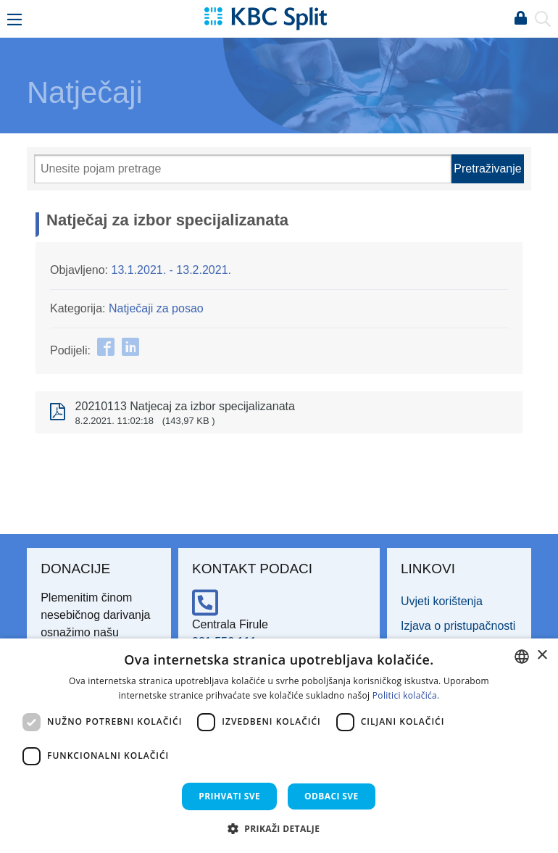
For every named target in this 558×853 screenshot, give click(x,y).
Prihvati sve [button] (229, 796)
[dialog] (279, 745)
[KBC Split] (265, 18)
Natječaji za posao (156, 308)
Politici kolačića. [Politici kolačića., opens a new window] (406, 695)
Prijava (520, 19)
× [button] (541, 655)
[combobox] (522, 656)
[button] (279, 828)
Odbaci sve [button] (331, 796)
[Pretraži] (242, 168)
